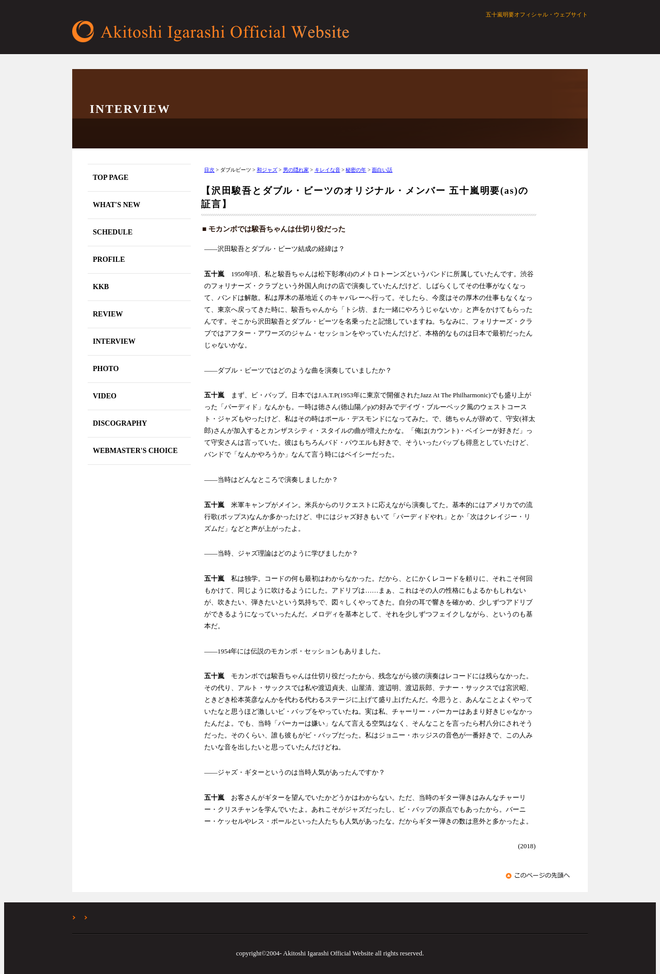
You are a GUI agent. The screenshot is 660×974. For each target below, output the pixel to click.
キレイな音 (327, 170)
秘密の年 (355, 170)
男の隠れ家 (296, 170)
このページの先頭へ (539, 875)
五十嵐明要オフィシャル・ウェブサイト (214, 31)
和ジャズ (267, 170)
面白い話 (382, 170)
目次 (209, 170)
